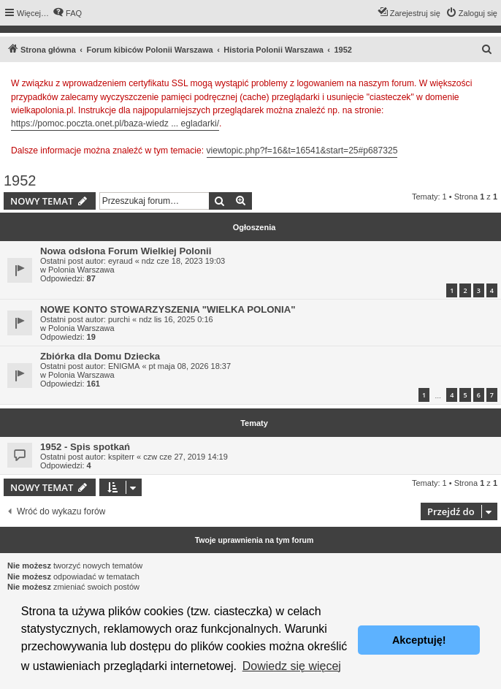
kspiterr (121, 456)
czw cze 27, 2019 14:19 (185, 456)
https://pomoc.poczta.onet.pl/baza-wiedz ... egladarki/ (115, 123)
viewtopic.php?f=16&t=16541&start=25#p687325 (302, 150)
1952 (20, 180)
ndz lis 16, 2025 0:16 (176, 319)
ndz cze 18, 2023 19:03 (183, 260)
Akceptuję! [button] (419, 640)
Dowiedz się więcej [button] (291, 666)
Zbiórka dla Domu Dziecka (100, 356)
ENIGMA (123, 366)
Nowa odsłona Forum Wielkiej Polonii (125, 250)
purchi (119, 319)
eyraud (120, 260)
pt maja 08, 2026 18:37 (190, 366)
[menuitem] (67, 13)
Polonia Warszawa (81, 269)
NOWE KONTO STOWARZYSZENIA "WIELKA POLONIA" (168, 309)
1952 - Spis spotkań (85, 446)
